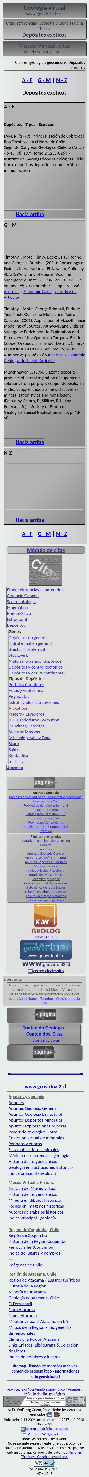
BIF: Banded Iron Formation (34, 720)
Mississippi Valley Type (30, 737)
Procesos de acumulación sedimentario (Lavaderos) (46, 797)
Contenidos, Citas (44, 1034)
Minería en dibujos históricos (45, 892)
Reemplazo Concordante (45, 822)
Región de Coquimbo (28, 1235)
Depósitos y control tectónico (36, 667)
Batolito (45, 845)
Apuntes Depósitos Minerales (46, 862)
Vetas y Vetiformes (26, 690)
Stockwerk (18, 655)
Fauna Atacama (23, 1315)
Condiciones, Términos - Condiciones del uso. (52, 1454)
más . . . (16, 761)
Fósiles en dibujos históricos (46, 896)
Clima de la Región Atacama (34, 1339)
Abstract (11, 291)
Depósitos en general (28, 637)
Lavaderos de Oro (45, 801)
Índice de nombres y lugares (34, 1357)
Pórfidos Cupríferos (26, 684)
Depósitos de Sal (35, 827)
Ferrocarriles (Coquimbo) (32, 1247)
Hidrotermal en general (30, 643)
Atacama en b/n (55, 1321)
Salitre (14, 749)
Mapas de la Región (27, 1327)
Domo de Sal (59, 827)
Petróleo (46, 831)
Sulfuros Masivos (24, 731)
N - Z (61, 80)
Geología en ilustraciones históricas (41, 1167)
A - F (27, 80)
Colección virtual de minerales (45, 883)
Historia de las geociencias (33, 1161)
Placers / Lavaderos (26, 714)
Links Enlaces (21, 1345)
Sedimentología (21, 601)
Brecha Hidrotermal (27, 649)
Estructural (17, 619)
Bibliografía (45, 1345)
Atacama (15, 767)
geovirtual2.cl (16, 1389)
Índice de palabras (44, 1040)
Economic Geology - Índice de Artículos (44, 357)
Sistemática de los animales (46, 887)
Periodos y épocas (46, 866)
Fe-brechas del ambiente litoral (45, 805)
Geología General (23, 595)
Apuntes (46, 849)
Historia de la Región (28, 1286)
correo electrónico (48, 970)
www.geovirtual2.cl (45, 1087)
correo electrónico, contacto (47, 1428)
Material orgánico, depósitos (35, 661)
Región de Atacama (26, 1280)
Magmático (17, 607)
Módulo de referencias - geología (39, 1155)
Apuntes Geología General (46, 853)
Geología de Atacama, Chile (34, 1297)
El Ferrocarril (20, 1303)
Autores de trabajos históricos (36, 1212)
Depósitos (16, 625)
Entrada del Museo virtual (45, 874)
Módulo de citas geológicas (44, 1393)
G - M (44, 80)
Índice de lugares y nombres (34, 1253)
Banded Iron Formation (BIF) (46, 814)
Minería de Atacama (27, 1292)
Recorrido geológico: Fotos (33, 1132)
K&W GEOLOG (46, 937)
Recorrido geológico (46, 879)
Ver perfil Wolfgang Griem (44, 1434)
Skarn (14, 743)
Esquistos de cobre (46, 818)
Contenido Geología (43, 1028)
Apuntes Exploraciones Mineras (37, 1126)
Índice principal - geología (46, 870)
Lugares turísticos (64, 1280)
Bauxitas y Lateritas (26, 726)
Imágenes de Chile (25, 1265)
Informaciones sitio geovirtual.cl (55, 1374)
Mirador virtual (22, 1321)
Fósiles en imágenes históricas (36, 1206)
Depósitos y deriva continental (37, 673)
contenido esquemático (32, 1371)
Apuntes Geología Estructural (46, 857)
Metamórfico (19, 613)
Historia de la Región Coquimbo (38, 1241)
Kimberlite (18, 755)
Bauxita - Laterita (46, 810)
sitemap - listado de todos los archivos (44, 1366)
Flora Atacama (22, 1309)
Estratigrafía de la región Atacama (46, 840)
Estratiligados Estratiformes (34, 702)
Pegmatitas (19, 696)
